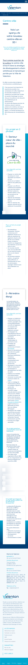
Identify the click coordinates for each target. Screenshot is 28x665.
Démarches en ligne (9, 630)
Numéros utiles (8, 663)
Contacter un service (9, 633)
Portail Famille (8, 639)
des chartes (11, 348)
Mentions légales (8, 649)
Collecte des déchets (19, 663)
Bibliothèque (14, 663)
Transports (25, 663)
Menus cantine (3, 663)
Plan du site (7, 647)
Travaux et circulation (9, 641)
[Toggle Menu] (26, 1)
